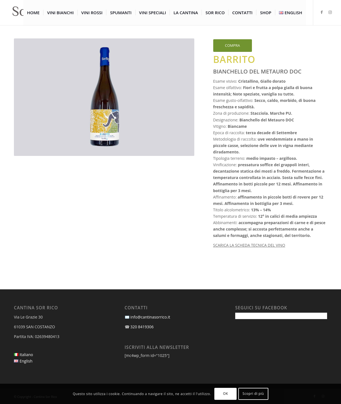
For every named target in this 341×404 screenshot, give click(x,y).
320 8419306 (142, 326)
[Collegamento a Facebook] (322, 12)
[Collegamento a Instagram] (330, 12)
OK (225, 393)
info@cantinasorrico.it (150, 317)
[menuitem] (33, 12)
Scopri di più (253, 393)
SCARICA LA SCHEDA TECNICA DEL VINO (249, 245)
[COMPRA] (232, 45)
